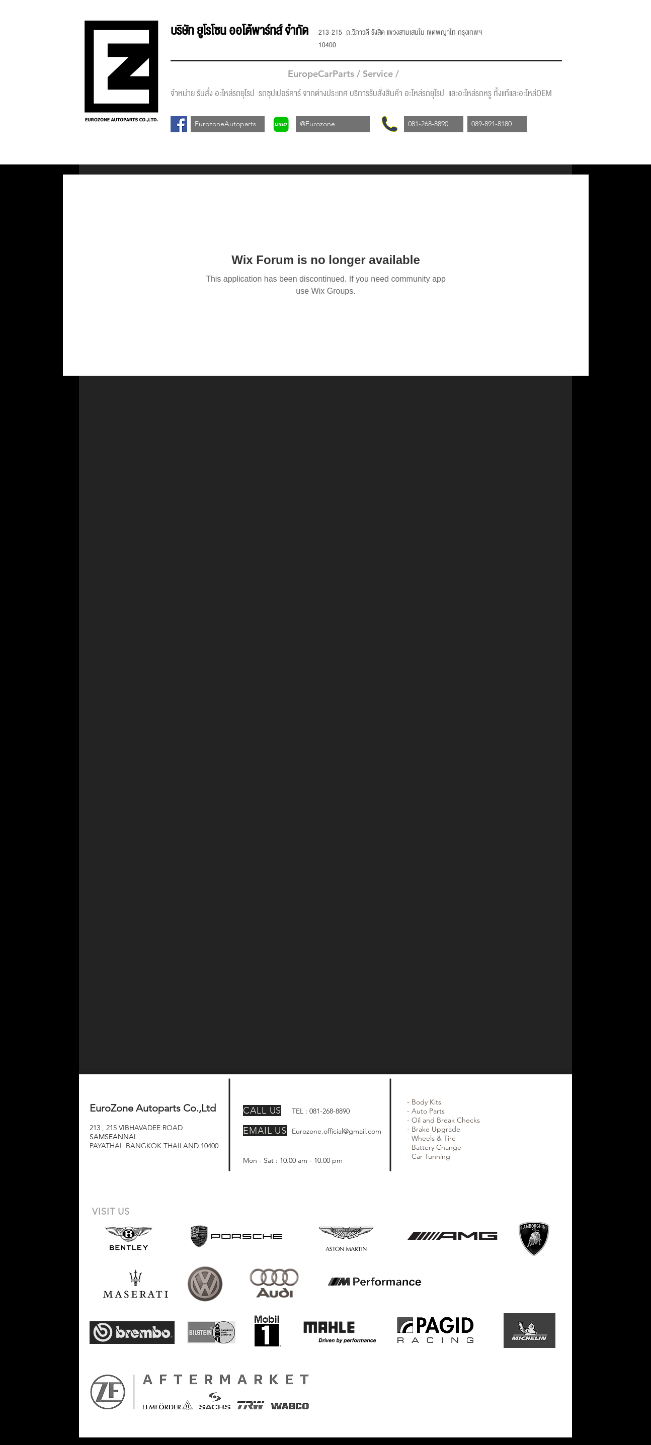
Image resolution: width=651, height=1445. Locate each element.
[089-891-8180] (497, 124)
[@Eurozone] (333, 124)
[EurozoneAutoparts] (228, 124)
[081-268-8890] (433, 124)
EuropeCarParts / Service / (344, 73)
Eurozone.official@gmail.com (336, 1131)
